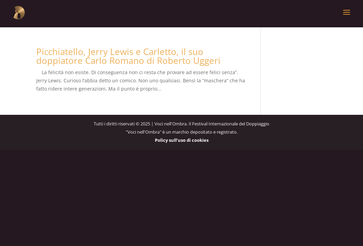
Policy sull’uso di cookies (182, 140)
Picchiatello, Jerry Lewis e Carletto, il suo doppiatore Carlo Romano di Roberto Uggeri (128, 56)
